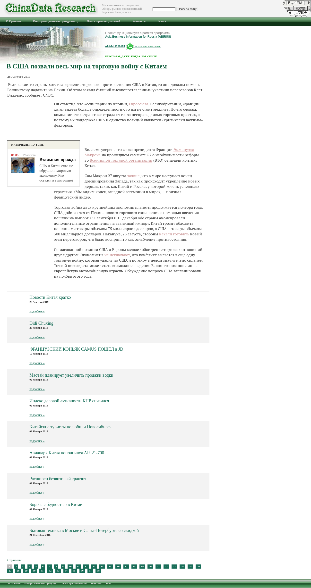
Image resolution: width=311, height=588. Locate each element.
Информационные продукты (40, 583)
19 (142, 566)
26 (198, 566)
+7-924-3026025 (115, 46)
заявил (133, 175)
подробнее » (36, 311)
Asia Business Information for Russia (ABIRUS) (138, 36)
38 (98, 570)
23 (174, 566)
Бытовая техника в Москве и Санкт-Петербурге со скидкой (84, 530)
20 (150, 566)
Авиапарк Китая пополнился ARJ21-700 (66, 453)
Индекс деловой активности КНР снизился (69, 401)
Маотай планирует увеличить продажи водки (71, 375)
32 (50, 570)
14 (102, 566)
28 (18, 570)
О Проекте (14, 583)
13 (94, 566)
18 (134, 566)
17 (126, 566)
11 (78, 566)
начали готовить (174, 234)
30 (34, 570)
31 (42, 570)
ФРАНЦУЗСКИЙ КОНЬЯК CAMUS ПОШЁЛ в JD (76, 349)
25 (190, 566)
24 (182, 566)
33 (58, 570)
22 (166, 566)
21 (158, 566)
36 (82, 570)
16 (118, 566)
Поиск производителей (73, 583)
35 (74, 570)
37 (90, 570)
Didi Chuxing (41, 323)
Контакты (96, 583)
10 (70, 566)
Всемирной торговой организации (121, 160)
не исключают (117, 254)
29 (26, 570)
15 (110, 566)
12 (86, 566)
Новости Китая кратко (50, 297)
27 (10, 570)
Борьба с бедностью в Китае (55, 504)
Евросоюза (138, 104)
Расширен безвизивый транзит (57, 478)
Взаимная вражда (57, 159)
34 (66, 570)
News (108, 583)
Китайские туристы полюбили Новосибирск (70, 427)
